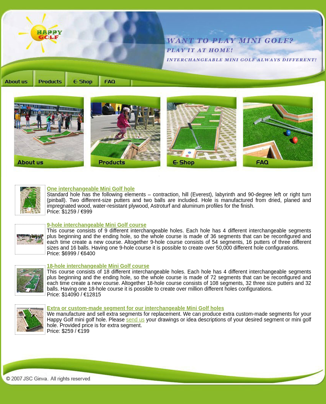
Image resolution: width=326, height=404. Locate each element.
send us (135, 320)
